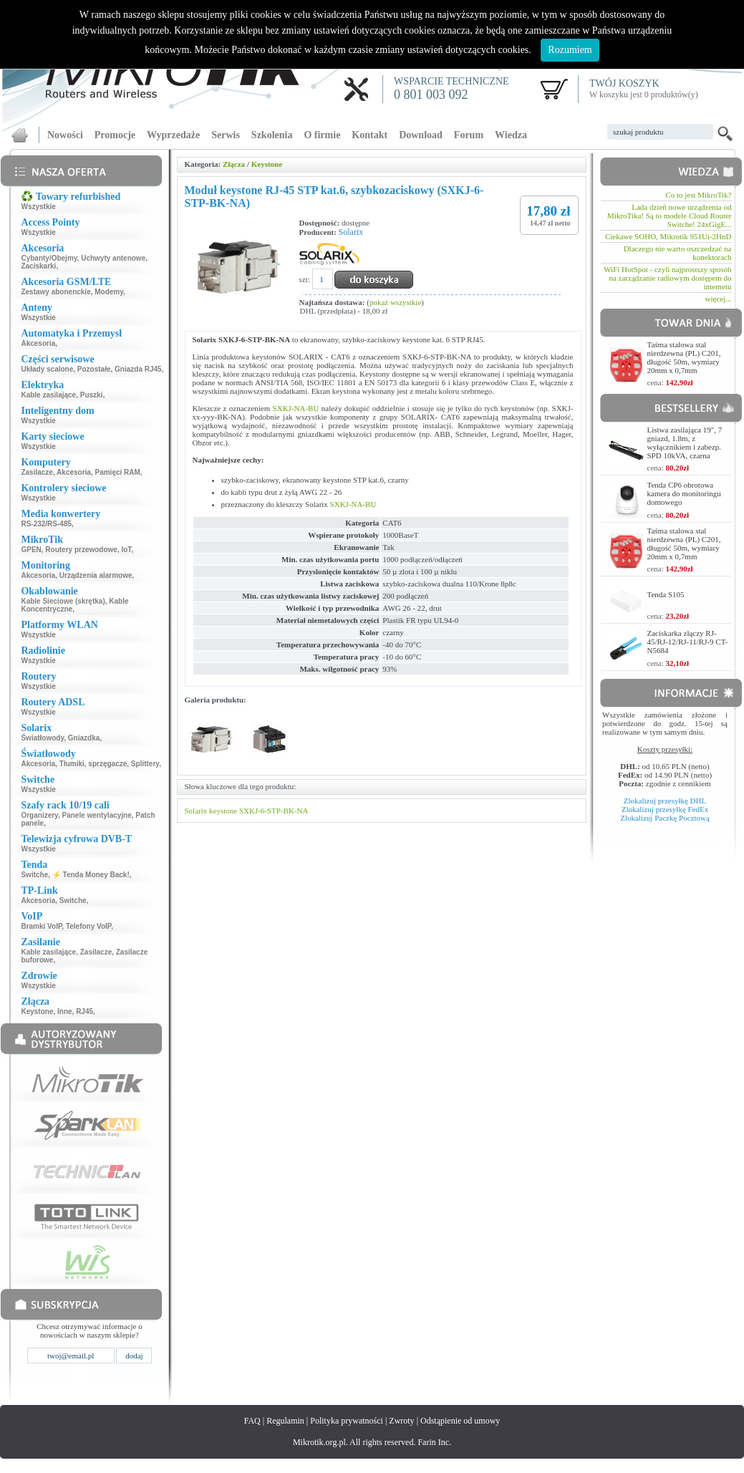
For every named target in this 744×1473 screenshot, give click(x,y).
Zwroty (401, 1421)
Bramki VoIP (41, 926)
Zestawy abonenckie (55, 292)
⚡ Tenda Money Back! (91, 875)
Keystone (37, 1011)
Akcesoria (38, 343)
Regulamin (285, 1421)
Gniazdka (84, 738)
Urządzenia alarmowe (95, 575)
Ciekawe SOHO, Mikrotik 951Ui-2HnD (668, 236)
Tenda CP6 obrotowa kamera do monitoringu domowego (684, 493)
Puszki (91, 395)
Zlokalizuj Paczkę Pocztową (665, 817)
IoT (126, 550)
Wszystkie (38, 207)
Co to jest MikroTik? (698, 194)
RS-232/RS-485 (46, 524)
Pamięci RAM (117, 472)
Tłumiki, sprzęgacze (93, 764)
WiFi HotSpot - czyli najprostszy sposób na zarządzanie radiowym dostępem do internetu (667, 278)
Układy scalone (47, 369)
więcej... (718, 298)
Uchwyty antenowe (113, 258)
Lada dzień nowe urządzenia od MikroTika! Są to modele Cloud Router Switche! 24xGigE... (669, 215)
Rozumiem (569, 49)
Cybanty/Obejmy (49, 258)
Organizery (39, 815)
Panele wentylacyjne (97, 815)
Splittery (145, 764)
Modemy (109, 292)
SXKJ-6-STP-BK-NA (274, 810)
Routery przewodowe (81, 550)
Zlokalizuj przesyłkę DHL (665, 800)
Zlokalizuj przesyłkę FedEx (665, 809)
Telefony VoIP (88, 926)
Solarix (351, 232)
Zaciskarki (38, 266)
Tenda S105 (666, 594)
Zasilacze (36, 472)
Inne (64, 1011)
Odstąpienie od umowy (460, 1421)
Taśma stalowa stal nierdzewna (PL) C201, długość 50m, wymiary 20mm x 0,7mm (684, 357)
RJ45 (84, 1011)
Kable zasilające (48, 395)
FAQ (252, 1421)
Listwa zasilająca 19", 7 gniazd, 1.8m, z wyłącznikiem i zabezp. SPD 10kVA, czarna (685, 442)
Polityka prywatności (346, 1421)
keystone (223, 810)
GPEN (31, 550)
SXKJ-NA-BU (296, 408)
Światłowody (42, 738)
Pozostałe (94, 369)
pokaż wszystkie (395, 302)
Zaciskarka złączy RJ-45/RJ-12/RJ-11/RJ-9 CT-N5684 (687, 642)
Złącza (234, 164)
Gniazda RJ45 (138, 369)
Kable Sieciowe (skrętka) (63, 601)
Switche (34, 875)
